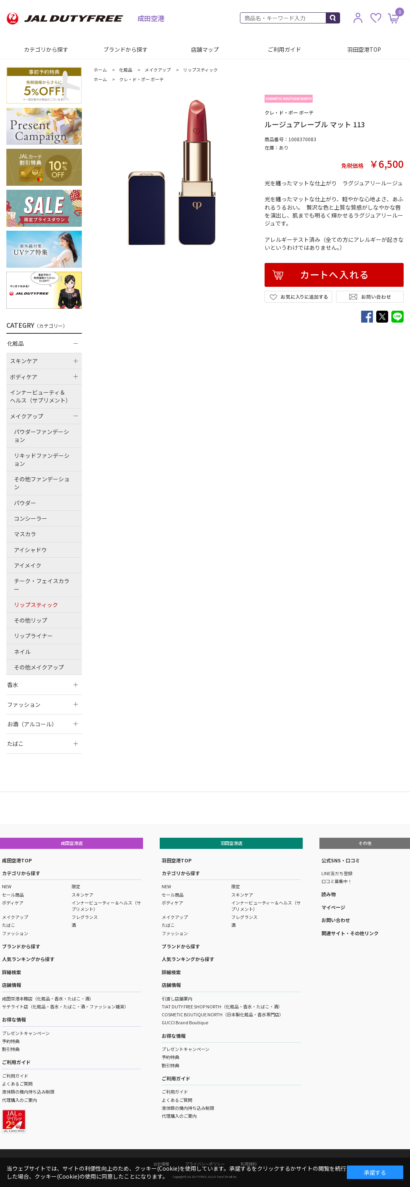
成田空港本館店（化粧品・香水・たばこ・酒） (48, 998)
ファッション (15, 933)
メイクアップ (15, 917)
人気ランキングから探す (28, 958)
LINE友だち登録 (336, 873)
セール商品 (13, 894)
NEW (7, 886)
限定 (76, 886)
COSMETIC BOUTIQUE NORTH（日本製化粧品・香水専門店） (223, 1014)
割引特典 (10, 1049)
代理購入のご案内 (19, 1100)
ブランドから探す (125, 49)
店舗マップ (205, 49)
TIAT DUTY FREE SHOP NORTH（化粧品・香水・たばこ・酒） (222, 1006)
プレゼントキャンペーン (26, 1033)
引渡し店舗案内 (177, 998)
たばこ (8, 925)
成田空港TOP (17, 860)
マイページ (333, 907)
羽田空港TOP (364, 49)
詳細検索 (11, 972)
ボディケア (12, 902)
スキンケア (82, 894)
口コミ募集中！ (336, 881)
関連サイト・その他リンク (350, 933)
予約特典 (10, 1041)
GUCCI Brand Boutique (185, 1022)
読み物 (328, 894)
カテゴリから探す (46, 49)
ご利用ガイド (284, 49)
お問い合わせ (335, 920)
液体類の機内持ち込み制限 (28, 1091)
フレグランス (85, 917)
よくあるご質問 (17, 1083)
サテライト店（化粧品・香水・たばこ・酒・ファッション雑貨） (65, 1006)
